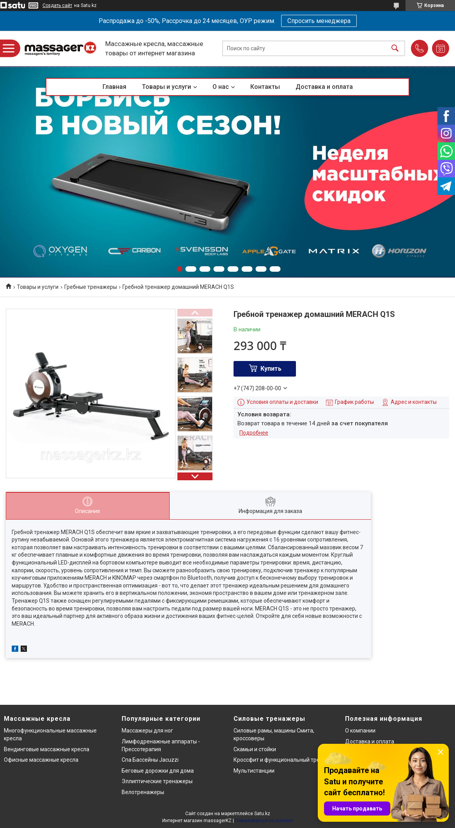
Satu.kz (262, 813)
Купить (270, 368)
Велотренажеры (143, 792)
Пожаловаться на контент (264, 820)
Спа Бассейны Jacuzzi (150, 760)
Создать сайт (57, 5)
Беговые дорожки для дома (158, 771)
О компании (360, 730)
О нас (220, 86)
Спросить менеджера (319, 21)
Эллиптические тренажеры (157, 781)
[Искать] (395, 48)
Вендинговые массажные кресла (46, 749)
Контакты (265, 86)
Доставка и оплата (324, 86)
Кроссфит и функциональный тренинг (282, 760)
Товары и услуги (166, 86)
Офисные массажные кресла (41, 760)
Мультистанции (254, 771)
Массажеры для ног (147, 730)
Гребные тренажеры (90, 287)
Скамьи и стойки (255, 749)
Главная (114, 86)
